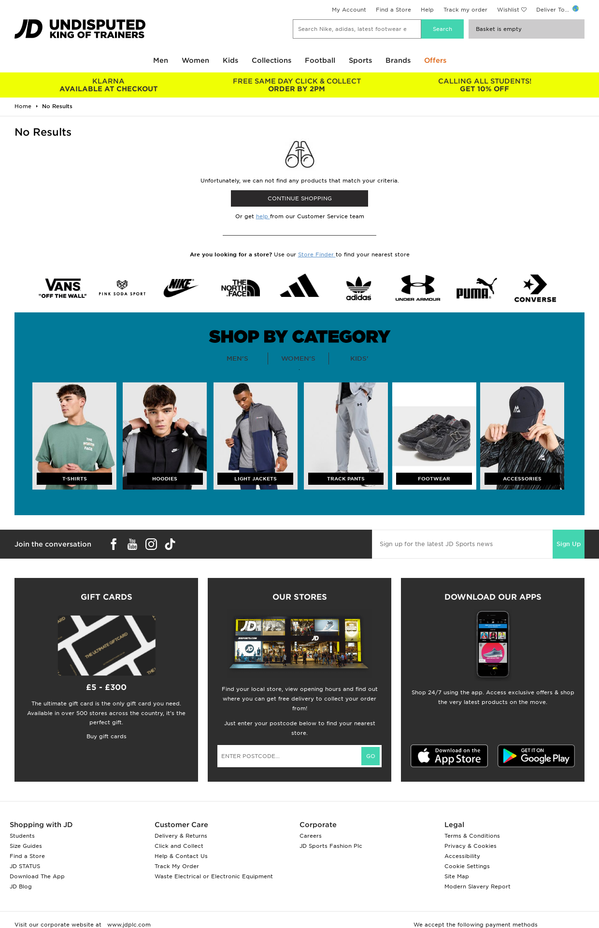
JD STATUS (25, 866)
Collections (271, 60)
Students (22, 835)
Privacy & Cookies (470, 846)
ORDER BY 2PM (296, 85)
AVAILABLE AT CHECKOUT (108, 85)
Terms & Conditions (472, 835)
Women (195, 60)
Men (160, 60)
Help (427, 9)
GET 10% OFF (484, 85)
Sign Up (568, 544)
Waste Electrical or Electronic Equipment (214, 876)
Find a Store (393, 9)
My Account (349, 9)
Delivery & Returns (181, 835)
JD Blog (21, 886)
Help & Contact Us (181, 856)
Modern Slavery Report (477, 886)
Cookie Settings (467, 866)
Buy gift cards (106, 736)
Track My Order (177, 866)
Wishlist (508, 9)
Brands (398, 60)
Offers (435, 60)
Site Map (456, 876)
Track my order (465, 9)
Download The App (37, 876)
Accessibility (462, 856)
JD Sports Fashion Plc (331, 846)
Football (320, 60)
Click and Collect (179, 846)
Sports (360, 60)
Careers (311, 835)
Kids (230, 60)
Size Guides (26, 846)
